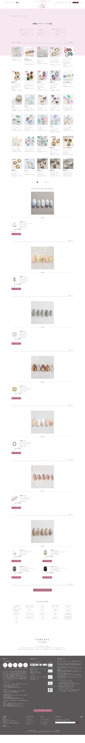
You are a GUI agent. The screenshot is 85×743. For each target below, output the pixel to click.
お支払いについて (30, 722)
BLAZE (41, 6)
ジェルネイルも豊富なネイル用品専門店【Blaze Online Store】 (40, 731)
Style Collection (45, 719)
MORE (69, 240)
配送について (29, 723)
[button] (46, 182)
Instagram (81, 717)
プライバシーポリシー (46, 730)
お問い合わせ (44, 723)
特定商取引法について (33, 730)
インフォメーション (46, 720)
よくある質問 (44, 722)
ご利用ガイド (29, 719)
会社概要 (57, 730)
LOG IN (75, 2)
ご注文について (30, 720)
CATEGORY (57, 2)
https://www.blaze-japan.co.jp (10, 720)
